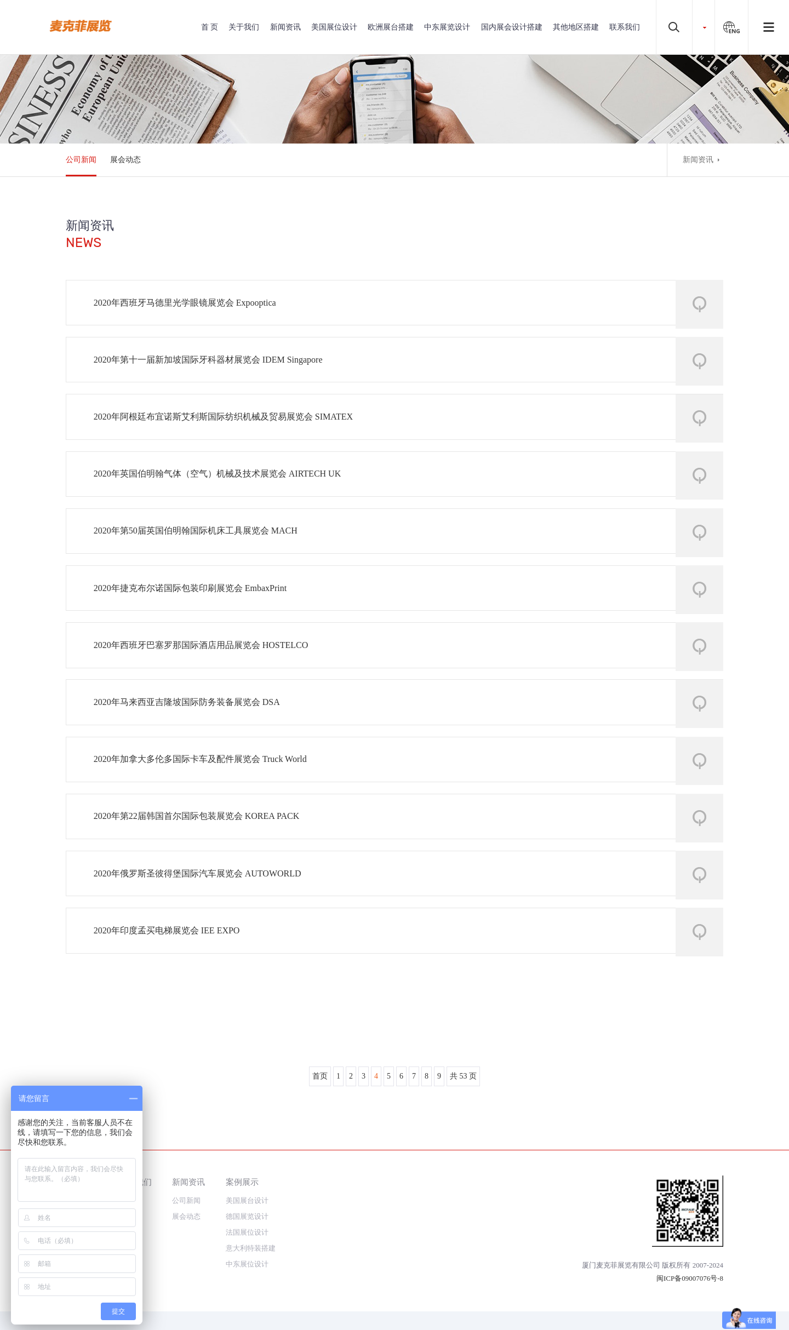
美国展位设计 (334, 27)
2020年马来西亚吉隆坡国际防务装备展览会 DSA (190, 733)
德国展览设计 (247, 1216)
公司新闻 (81, 160)
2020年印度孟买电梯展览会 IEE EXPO (170, 979)
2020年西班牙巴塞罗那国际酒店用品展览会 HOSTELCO (204, 672)
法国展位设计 (247, 1232)
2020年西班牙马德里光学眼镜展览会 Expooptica (188, 304)
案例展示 (242, 1181)
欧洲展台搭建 (391, 27)
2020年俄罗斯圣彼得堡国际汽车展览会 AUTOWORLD (201, 917)
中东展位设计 (247, 1264)
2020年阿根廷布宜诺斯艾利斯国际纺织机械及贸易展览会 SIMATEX (226, 427)
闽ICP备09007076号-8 (689, 1278)
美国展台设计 (247, 1200)
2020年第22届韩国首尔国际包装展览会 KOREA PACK (199, 856)
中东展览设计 (447, 27)
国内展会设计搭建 (511, 27)
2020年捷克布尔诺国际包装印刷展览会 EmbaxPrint (193, 611)
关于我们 (243, 27)
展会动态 (125, 160)
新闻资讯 (285, 27)
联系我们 (624, 27)
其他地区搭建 (576, 27)
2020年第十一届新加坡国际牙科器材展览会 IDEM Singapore (211, 365)
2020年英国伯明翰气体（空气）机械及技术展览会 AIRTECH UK (220, 488)
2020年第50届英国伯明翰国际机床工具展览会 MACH (199, 549)
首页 (320, 1127)
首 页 (210, 27)
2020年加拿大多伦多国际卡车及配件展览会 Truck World (203, 795)
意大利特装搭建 (251, 1248)
